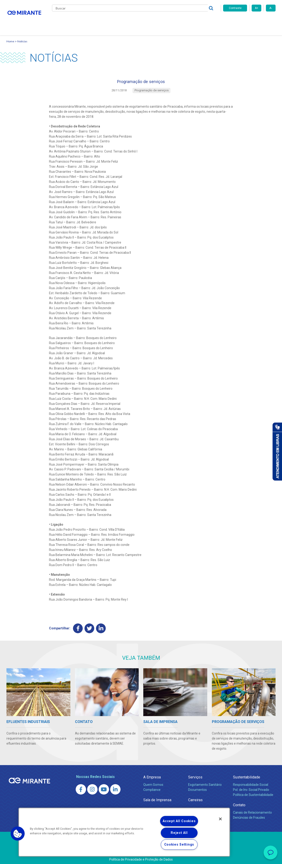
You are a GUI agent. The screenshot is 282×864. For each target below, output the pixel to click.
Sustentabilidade (246, 775)
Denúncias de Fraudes (249, 815)
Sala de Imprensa (157, 797)
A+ (256, 8)
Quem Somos (153, 782)
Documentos (197, 787)
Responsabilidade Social (250, 782)
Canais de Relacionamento (252, 810)
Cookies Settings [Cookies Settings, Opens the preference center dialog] (179, 845)
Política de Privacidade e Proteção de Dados (141, 857)
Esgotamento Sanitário (205, 782)
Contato (207, 21)
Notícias (22, 35)
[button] (17, 833)
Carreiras (159, 21)
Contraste (235, 8)
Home (10, 35)
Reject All (179, 833)
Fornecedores (184, 21)
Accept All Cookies (179, 821)
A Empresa (152, 775)
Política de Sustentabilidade (253, 792)
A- (270, 8)
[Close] (220, 819)
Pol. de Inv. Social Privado (251, 787)
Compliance (152, 787)
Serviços (195, 775)
